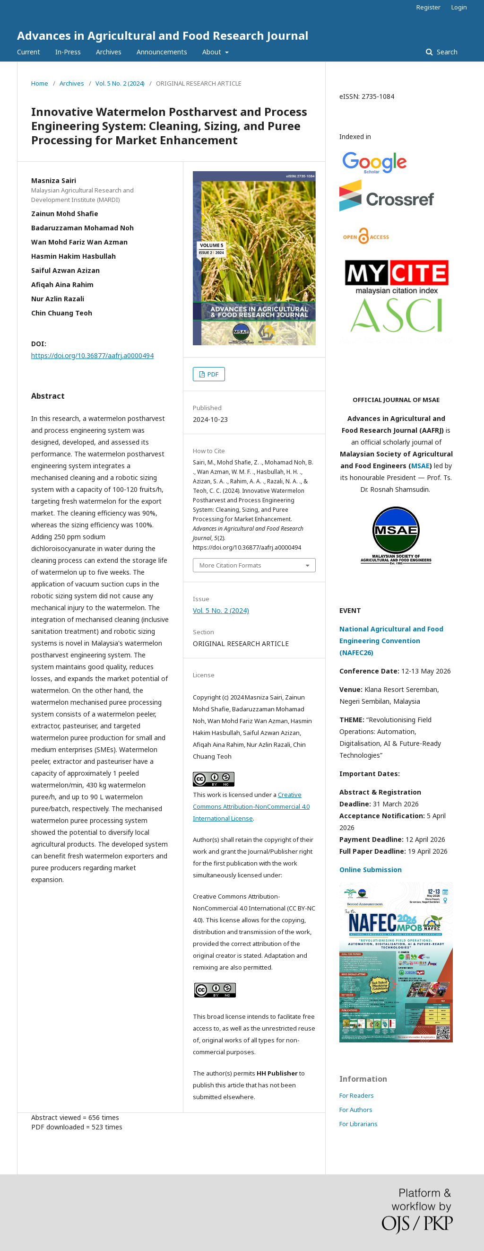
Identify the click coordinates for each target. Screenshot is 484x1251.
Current (28, 51)
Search (446, 51)
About (212, 51)
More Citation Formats (230, 565)
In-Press (68, 51)
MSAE (420, 465)
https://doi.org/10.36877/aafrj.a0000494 (92, 355)
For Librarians (358, 1124)
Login (459, 7)
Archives (108, 51)
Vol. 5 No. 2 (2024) (120, 83)
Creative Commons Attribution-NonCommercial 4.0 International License (251, 806)
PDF (212, 374)
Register (428, 7)
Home (39, 83)
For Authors (355, 1109)
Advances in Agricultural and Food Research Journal (162, 35)
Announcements (162, 51)
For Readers (356, 1095)
